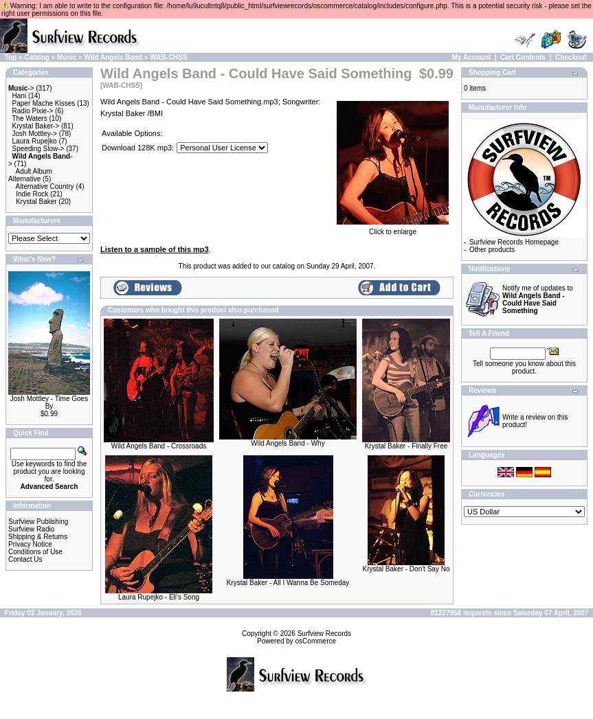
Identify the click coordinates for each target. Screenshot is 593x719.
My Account (471, 57)
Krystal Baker (36, 201)
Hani (19, 96)
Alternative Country (45, 186)
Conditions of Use (35, 552)
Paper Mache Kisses (44, 103)
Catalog (36, 57)
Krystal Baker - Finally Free (406, 446)
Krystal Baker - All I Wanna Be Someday (288, 582)
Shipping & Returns (37, 536)
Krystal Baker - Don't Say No (406, 569)
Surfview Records (324, 633)
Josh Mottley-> (34, 133)
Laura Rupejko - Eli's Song (158, 597)
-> (21, 88)
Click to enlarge (393, 229)
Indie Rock (32, 194)
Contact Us (25, 559)
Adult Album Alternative (30, 175)
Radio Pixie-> (33, 111)
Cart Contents (523, 57)
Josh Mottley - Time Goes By (49, 402)
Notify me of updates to (537, 299)
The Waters (29, 118)
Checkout (571, 57)
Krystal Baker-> (36, 126)
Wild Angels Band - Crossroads (158, 446)
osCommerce (315, 641)
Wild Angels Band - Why (287, 443)
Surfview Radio (31, 529)
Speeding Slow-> (38, 148)
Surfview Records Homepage (514, 242)
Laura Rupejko (34, 141)
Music (66, 57)
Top (11, 57)
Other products (492, 249)
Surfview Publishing (38, 521)
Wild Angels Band (114, 57)
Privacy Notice (30, 544)
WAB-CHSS (168, 57)
